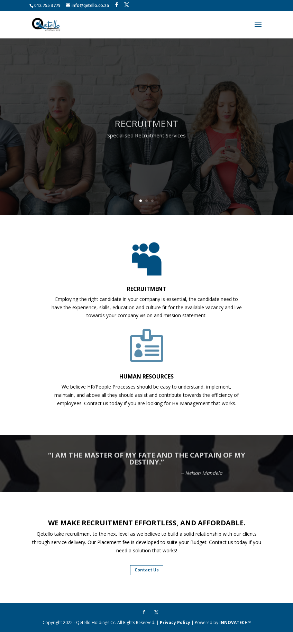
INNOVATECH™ (235, 622)
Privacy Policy (175, 622)
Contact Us (147, 570)
